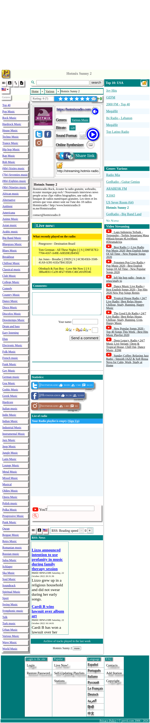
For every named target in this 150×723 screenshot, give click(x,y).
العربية (92, 700)
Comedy (7, 288)
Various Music (10, 636)
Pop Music (8, 111)
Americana (8, 212)
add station (114, 673)
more (77, 648)
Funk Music (9, 364)
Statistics (37, 377)
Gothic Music (10, 389)
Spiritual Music (11, 591)
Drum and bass (11, 326)
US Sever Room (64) (120, 202)
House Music (10, 130)
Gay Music (8, 370)
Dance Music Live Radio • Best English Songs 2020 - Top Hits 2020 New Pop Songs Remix (126, 289)
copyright (112, 681)
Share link (75, 156)
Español (93, 664)
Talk (4, 617)
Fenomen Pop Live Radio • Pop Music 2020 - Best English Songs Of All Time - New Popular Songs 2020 (125, 267)
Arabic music (10, 231)
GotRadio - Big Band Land (123, 214)
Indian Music (10, 421)
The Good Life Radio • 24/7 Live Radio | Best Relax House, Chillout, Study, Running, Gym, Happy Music (126, 318)
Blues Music (9, 250)
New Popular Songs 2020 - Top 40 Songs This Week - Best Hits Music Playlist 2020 (127, 332)
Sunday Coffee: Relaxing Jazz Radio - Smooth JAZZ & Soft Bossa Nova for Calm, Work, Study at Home (127, 360)
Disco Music (9, 307)
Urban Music (10, 629)
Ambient (7, 206)
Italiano (93, 676)
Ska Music (8, 572)
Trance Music (10, 143)
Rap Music (8, 155)
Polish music (9, 503)
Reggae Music (10, 534)
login (31, 665)
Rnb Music (8, 162)
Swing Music (10, 604)
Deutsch (93, 694)
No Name (112, 221)
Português (94, 670)
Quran (6, 528)
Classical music (11, 269)
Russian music (10, 553)
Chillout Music (11, 263)
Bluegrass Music (12, 244)
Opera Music (9, 497)
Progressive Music (13, 516)
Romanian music (12, 547)
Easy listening (10, 332)
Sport (5, 598)
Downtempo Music (13, 320)
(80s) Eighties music (14, 181)
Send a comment (84, 338)
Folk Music (9, 351)
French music (10, 358)
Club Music (9, 275)
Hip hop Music (11, 149)
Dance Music (10, 301)
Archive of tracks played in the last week (67, 641)
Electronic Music (12, 345)
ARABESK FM (116, 189)
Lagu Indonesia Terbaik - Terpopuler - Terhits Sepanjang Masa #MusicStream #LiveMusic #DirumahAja (127, 237)
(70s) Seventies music (15, 174)
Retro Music (9, 541)
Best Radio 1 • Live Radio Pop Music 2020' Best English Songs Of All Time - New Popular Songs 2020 (127, 252)
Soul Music (9, 579)
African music (10, 193)
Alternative (8, 200)
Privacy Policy (108, 720)
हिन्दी (91, 707)
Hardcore (7, 402)
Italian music (9, 408)
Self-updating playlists (69, 673)
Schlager (7, 566)
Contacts (112, 665)
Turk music (9, 623)
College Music (10, 282)
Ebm (5, 339)
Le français (95, 688)
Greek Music (9, 395)
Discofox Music (11, 313)
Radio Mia (113, 175)
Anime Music (10, 218)
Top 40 (6, 105)
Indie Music (9, 414)
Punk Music (9, 522)
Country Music (11, 294)
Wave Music (9, 642)
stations (59, 681)
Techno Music (10, 136)
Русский (93, 682)
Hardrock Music (11, 124)
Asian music (9, 225)
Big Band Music (11, 237)
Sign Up (73, 421)
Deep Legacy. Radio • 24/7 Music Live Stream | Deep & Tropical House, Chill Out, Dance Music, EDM (125, 345)
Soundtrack (9, 585)
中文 (91, 713)
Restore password (38, 673)
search (96, 82)
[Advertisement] (75, 34)
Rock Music (9, 117)
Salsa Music (9, 560)
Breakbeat (8, 256)
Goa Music (8, 383)
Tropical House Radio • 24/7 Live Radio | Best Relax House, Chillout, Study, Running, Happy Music (126, 303)
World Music (10, 648)
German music (10, 376)
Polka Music (9, 509)
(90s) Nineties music (14, 187)
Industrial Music (11, 427)
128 (72, 127)
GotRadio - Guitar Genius (123, 182)
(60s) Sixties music (13, 168)
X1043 (110, 195)
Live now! (61, 665)
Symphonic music (12, 610)
